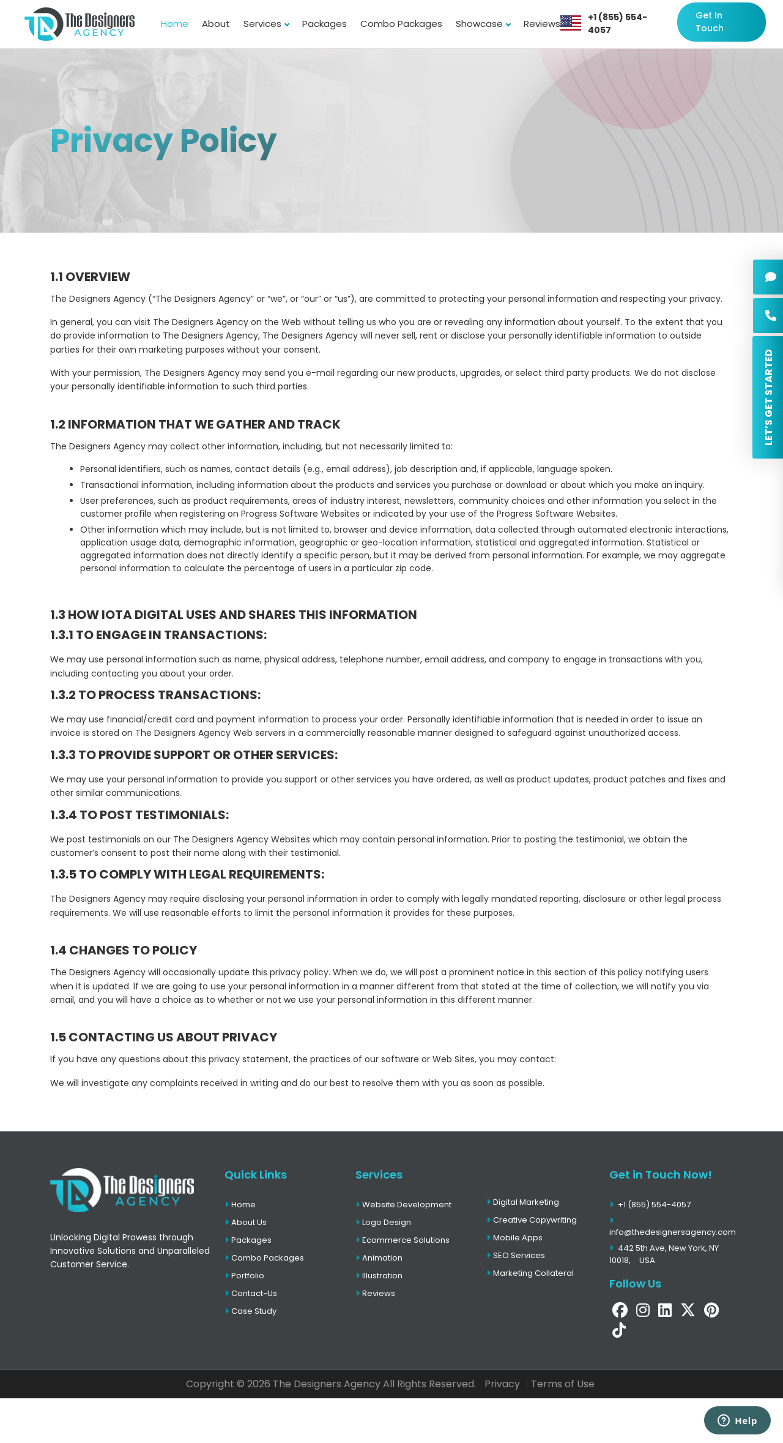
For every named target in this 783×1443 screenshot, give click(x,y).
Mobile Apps (514, 1237)
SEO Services (515, 1255)
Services (266, 23)
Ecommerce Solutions (402, 1240)
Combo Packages (401, 23)
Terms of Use (563, 1384)
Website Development (403, 1204)
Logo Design (383, 1222)
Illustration (379, 1275)
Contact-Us (251, 1293)
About (216, 23)
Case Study (250, 1311)
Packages (324, 23)
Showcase (483, 23)
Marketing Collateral (530, 1273)
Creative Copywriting (531, 1220)
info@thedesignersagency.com (672, 1227)
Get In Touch (710, 21)
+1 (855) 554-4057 (617, 23)
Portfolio (244, 1275)
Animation (379, 1258)
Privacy (502, 1384)
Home (174, 23)
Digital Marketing (522, 1202)
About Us (246, 1222)
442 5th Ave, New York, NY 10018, (664, 1254)
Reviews (542, 23)
